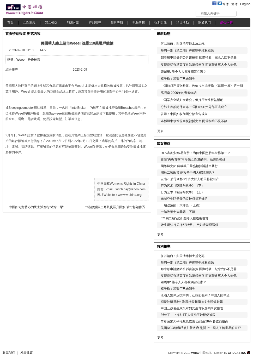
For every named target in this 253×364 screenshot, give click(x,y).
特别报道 (19, 34)
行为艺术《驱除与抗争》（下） (182, 185)
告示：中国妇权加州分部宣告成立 (184, 114)
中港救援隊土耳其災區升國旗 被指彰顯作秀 (115, 207)
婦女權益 (51, 22)
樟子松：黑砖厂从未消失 (178, 79)
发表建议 (26, 353)
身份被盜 (34, 59)
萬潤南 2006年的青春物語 (179, 93)
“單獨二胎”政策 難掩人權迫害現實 (184, 218)
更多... (243, 142)
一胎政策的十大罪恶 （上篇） (181, 205)
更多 (160, 131)
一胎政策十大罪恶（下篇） (179, 212)
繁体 (234, 4)
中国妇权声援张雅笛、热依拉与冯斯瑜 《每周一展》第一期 (202, 86)
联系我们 (9, 353)
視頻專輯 (138, 22)
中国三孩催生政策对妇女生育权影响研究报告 (192, 308)
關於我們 (204, 22)
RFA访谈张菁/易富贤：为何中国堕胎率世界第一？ (195, 153)
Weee (20, 59)
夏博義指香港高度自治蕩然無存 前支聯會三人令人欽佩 (199, 64)
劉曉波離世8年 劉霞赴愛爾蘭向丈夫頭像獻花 (192, 302)
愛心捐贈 (226, 22)
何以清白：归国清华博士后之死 (182, 43)
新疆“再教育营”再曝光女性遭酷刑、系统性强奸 (193, 159)
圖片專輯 (117, 22)
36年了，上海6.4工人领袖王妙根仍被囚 (188, 315)
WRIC (195, 352)
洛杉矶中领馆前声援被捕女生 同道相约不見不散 (194, 121)
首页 (8, 34)
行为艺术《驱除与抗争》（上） (182, 192)
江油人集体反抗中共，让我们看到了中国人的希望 (195, 295)
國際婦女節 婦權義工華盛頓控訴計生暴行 (189, 166)
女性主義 (29, 22)
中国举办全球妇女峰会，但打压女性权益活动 (192, 100)
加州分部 (73, 22)
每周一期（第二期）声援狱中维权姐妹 (187, 50)
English (245, 4)
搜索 (243, 13)
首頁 (10, 22)
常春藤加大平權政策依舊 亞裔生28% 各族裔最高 (194, 321)
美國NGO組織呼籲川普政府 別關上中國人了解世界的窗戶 (201, 328)
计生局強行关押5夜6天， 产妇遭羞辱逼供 (189, 225)
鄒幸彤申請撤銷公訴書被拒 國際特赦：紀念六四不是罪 (199, 57)
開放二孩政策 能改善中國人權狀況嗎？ (188, 172)
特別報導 (95, 22)
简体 (225, 4)
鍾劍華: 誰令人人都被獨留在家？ (183, 71)
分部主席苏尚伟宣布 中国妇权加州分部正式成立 (194, 107)
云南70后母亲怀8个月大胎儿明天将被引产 (190, 179)
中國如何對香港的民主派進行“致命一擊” (36, 207)
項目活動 (182, 22)
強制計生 (160, 22)
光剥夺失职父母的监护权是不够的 (184, 199)
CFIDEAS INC (239, 352)
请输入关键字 (210, 13)
